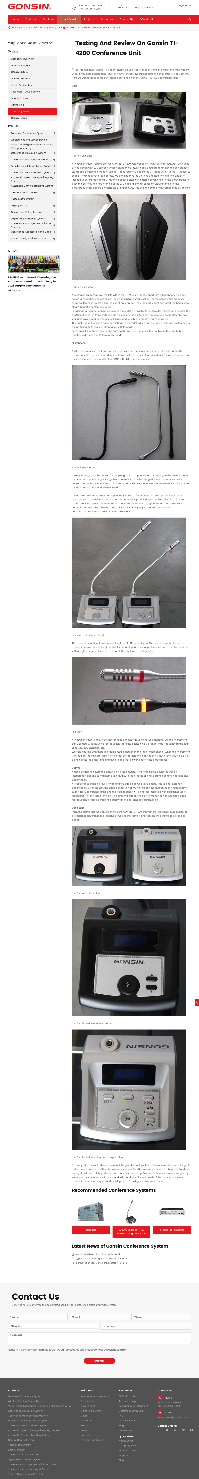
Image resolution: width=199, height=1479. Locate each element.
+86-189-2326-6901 (90, 9)
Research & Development (25, 92)
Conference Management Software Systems (31, 225)
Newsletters (125, 1430)
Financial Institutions (92, 1440)
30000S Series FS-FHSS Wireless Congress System (131, 1232)
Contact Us (126, 19)
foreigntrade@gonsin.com (139, 8)
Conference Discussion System (28, 153)
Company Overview (22, 59)
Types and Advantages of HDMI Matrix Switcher (103, 1259)
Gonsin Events (19, 118)
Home (15, 19)
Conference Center (92, 1411)
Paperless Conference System (28, 133)
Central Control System (24, 192)
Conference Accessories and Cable (31, 232)
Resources (107, 19)
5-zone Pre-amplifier (172, 1230)
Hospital (85, 1425)
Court (84, 1416)
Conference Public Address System (31, 173)
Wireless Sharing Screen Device (29, 140)
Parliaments (87, 1401)
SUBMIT (99, 1361)
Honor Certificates (21, 85)
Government (88, 1406)
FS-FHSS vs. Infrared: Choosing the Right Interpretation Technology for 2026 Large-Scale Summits (32, 281)
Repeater (90, 1230)
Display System (19, 205)
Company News (46, 27)
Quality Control (19, 98)
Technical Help (127, 1401)
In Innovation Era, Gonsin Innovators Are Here (101, 1263)
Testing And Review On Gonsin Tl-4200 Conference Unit (88, 27)
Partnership (17, 105)
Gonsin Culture (19, 72)
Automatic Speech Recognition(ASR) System (32, 179)
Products (30, 19)
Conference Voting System (26, 212)
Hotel (84, 1430)
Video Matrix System (22, 199)
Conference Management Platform (31, 159)
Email (168, 1413)
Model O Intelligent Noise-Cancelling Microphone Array (32, 146)
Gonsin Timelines (20, 78)
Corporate (86, 1421)
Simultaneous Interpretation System (31, 166)
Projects (89, 19)
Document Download (131, 1411)
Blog (121, 1425)
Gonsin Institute (127, 1421)
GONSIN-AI (146, 19)
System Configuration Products (28, 238)
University (86, 1435)
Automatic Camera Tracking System (32, 186)
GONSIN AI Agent (20, 65)
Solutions (48, 19)
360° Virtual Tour (128, 1396)
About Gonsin (69, 19)
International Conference (95, 1396)
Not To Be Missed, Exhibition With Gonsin (98, 1254)
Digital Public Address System (28, 219)
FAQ (121, 1416)
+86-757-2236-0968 (90, 6)
